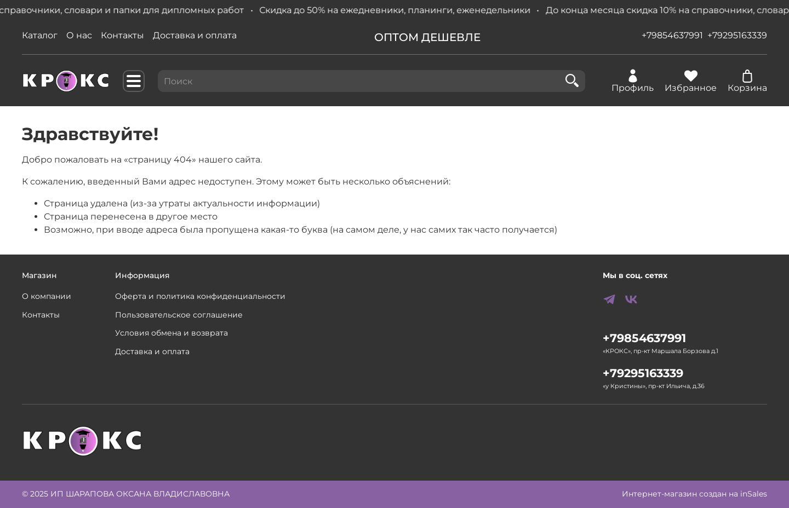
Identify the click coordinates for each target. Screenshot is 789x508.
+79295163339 (737, 35)
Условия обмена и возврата (171, 333)
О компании (46, 296)
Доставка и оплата (195, 35)
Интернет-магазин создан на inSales (694, 494)
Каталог (40, 35)
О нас (79, 35)
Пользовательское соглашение (179, 315)
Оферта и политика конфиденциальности (200, 296)
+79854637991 (672, 35)
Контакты (122, 35)
